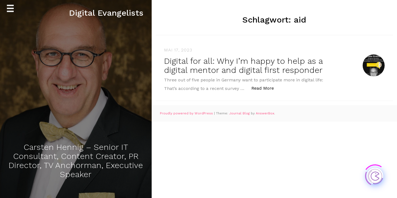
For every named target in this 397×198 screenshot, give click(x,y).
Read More (265, 88)
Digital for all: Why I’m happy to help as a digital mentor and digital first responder (243, 65)
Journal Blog (240, 113)
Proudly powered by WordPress (187, 113)
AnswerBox (265, 113)
